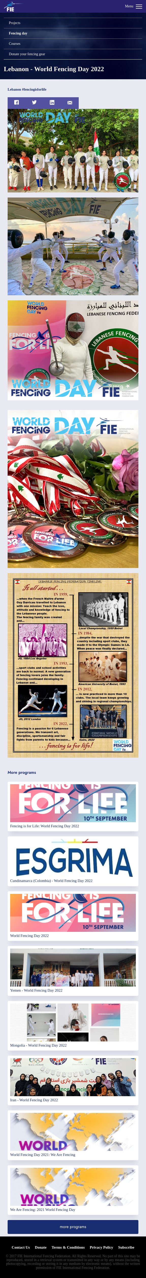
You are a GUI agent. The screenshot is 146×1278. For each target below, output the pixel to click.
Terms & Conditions (68, 1247)
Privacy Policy (101, 1247)
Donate (40, 1247)
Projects (14, 23)
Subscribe (126, 1247)
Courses (14, 44)
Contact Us (21, 1247)
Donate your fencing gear (27, 54)
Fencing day (18, 33)
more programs (73, 1227)
